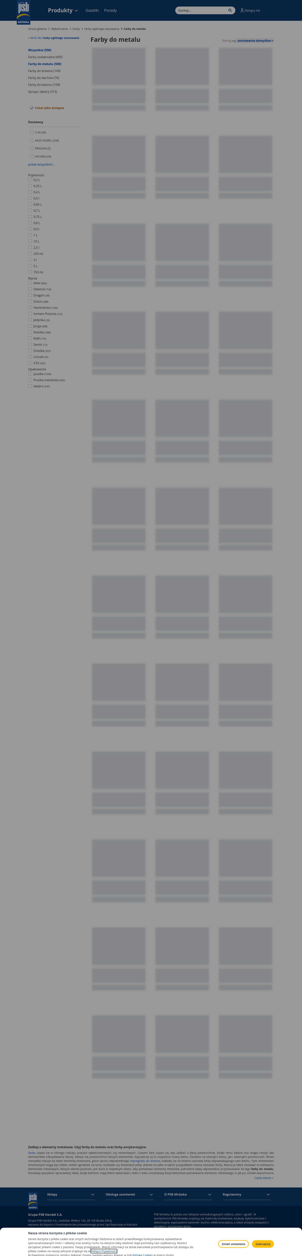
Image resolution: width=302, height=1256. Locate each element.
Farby (76, 29)
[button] (250, 10)
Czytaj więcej (264, 1178)
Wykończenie (59, 29)
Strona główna (37, 29)
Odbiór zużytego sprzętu (253, 1233)
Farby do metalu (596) (44, 64)
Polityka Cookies (206, 1239)
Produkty (63, 10)
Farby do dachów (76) (43, 78)
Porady (110, 10)
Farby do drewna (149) (44, 71)
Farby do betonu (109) (44, 85)
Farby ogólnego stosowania (101, 29)
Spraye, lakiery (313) (42, 92)
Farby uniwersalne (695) (45, 57)
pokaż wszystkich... (41, 164)
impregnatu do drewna (145, 1161)
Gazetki (92, 10)
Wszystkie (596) (39, 50)
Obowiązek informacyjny (169, 1233)
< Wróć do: (53, 38)
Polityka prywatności (209, 1233)
